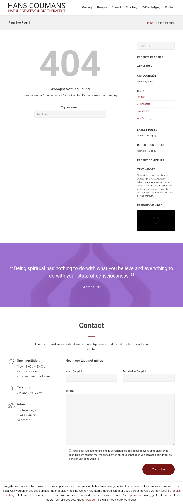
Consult (116, 7)
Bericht (70, 390)
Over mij (87, 7)
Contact (170, 7)
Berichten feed (143, 104)
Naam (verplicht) (75, 371)
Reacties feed (143, 111)
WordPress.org (144, 118)
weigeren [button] (91, 499)
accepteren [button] (131, 495)
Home (149, 22)
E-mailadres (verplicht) (135, 371)
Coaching (131, 7)
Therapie (102, 7)
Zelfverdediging (151, 7)
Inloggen (141, 97)
